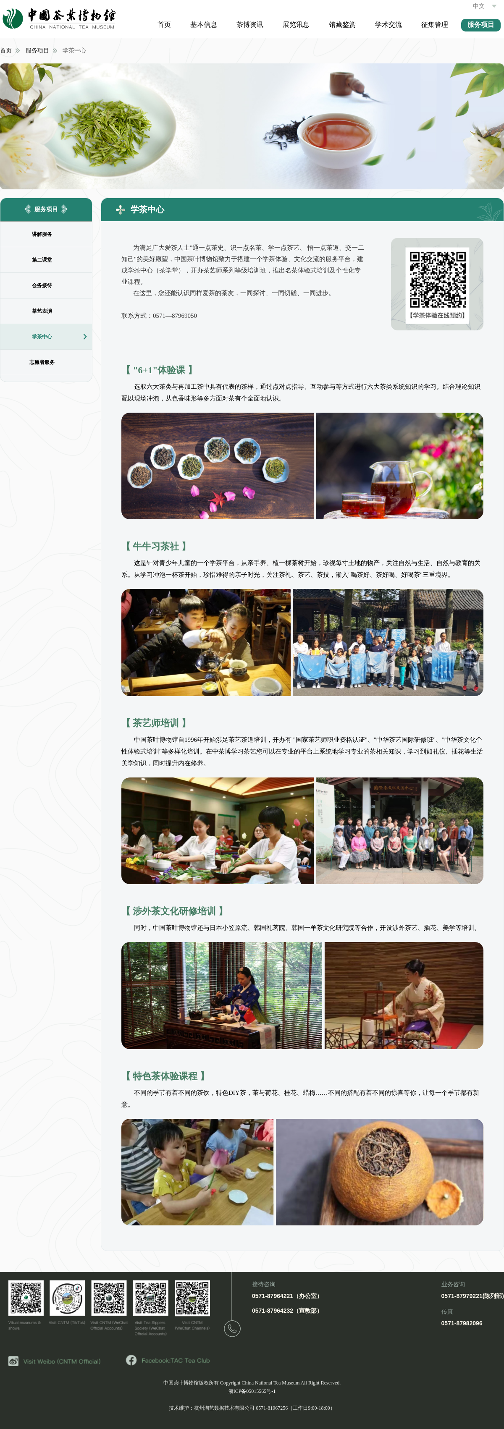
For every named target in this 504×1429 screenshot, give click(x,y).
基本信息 (203, 24)
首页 (164, 24)
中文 (486, 6)
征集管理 (434, 24)
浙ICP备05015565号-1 (252, 1391)
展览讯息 (296, 24)
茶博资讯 (249, 24)
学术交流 (388, 24)
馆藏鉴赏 (342, 24)
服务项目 (480, 24)
